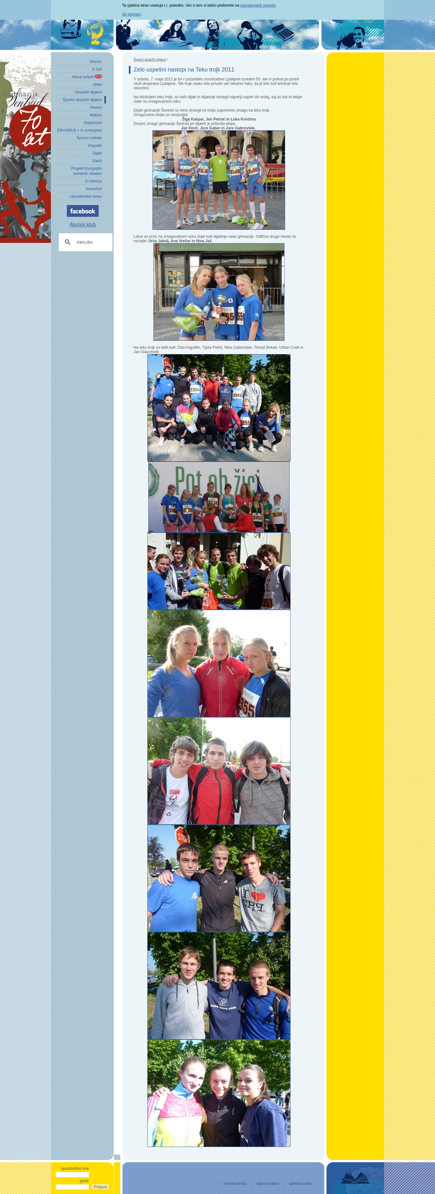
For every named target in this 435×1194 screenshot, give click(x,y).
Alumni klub (83, 224)
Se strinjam (131, 14)
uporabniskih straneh (258, 5)
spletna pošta (300, 1183)
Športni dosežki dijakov (150, 59)
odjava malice (267, 1183)
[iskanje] (85, 242)
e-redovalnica (234, 1183)
